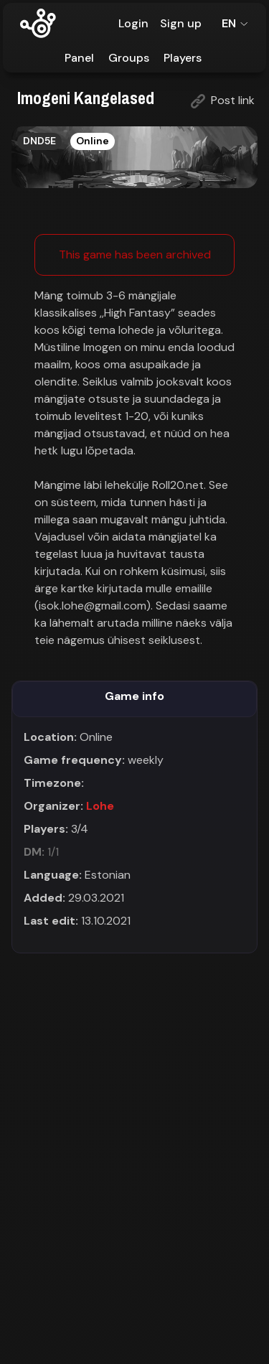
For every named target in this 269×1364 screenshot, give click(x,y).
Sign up (181, 23)
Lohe (100, 805)
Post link (223, 100)
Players (183, 57)
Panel (79, 57)
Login (133, 23)
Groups (128, 57)
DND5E (39, 140)
